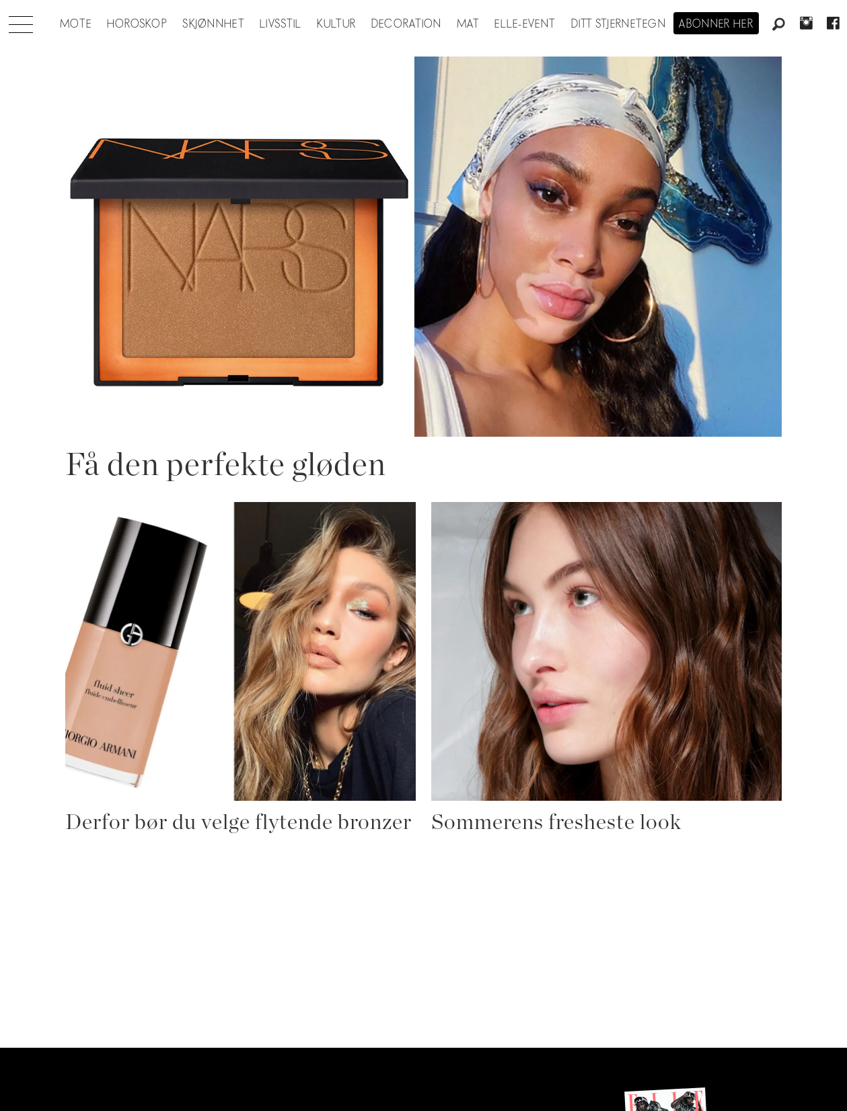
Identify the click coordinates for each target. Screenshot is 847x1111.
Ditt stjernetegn (618, 24)
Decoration (406, 24)
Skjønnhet (213, 24)
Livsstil (280, 24)
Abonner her (716, 24)
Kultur (337, 24)
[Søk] (779, 24)
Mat (468, 24)
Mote (75, 24)
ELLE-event (525, 24)
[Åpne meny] (21, 21)
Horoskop (137, 24)
